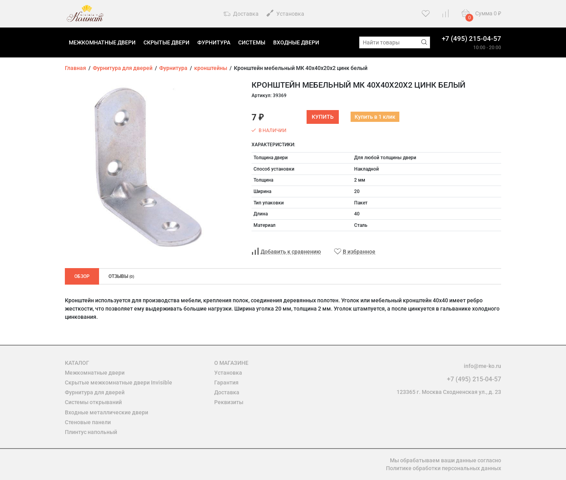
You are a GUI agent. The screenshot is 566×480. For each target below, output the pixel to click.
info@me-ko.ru (482, 366)
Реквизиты (228, 402)
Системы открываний (93, 402)
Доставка (241, 14)
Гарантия (226, 382)
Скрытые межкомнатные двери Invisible (118, 382)
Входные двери (296, 42)
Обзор (82, 276)
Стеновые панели (88, 422)
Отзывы (121, 276)
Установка (285, 13)
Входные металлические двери (106, 412)
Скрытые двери (166, 42)
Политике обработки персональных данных (443, 468)
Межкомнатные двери (102, 42)
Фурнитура (213, 42)
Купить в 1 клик (375, 117)
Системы (251, 42)
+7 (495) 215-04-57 (471, 38)
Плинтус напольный (91, 432)
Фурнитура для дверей (95, 392)
